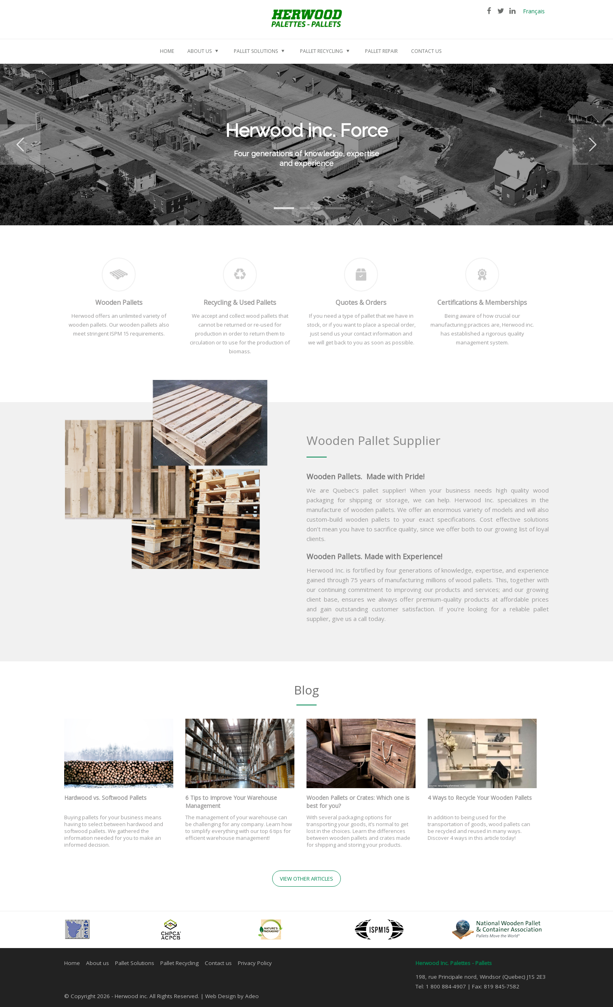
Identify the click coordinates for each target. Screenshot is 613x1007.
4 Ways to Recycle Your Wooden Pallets (480, 797)
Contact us (218, 963)
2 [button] (304, 203)
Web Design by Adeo (232, 996)
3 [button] (329, 203)
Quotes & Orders (361, 302)
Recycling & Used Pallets (240, 302)
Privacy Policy (255, 963)
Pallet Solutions (134, 963)
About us (97, 963)
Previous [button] (20, 144)
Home (72, 963)
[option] (306, 144)
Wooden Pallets (119, 302)
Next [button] (593, 144)
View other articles (306, 878)
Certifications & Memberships (482, 302)
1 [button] (278, 203)
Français (534, 11)
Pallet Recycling (179, 963)
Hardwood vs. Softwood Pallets (105, 797)
